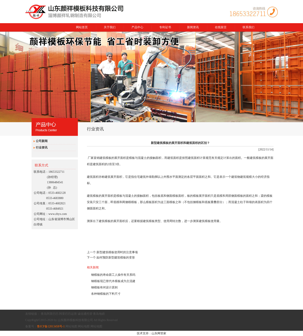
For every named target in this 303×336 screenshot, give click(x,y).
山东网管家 (159, 333)
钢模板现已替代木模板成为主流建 (113, 281)
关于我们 (110, 27)
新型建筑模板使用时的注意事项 (117, 252)
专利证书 (165, 27)
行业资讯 (42, 147)
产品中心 (137, 27)
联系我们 (248, 27)
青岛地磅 (99, 313)
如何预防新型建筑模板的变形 (116, 257)
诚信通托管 (85, 313)
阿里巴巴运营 (68, 313)
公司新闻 (42, 141)
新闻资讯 (193, 27)
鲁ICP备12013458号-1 (51, 326)
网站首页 (82, 27)
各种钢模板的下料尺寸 (106, 293)
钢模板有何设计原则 (104, 287)
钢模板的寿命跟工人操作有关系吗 (113, 274)
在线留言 (221, 27)
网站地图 (71, 326)
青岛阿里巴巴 (49, 313)
